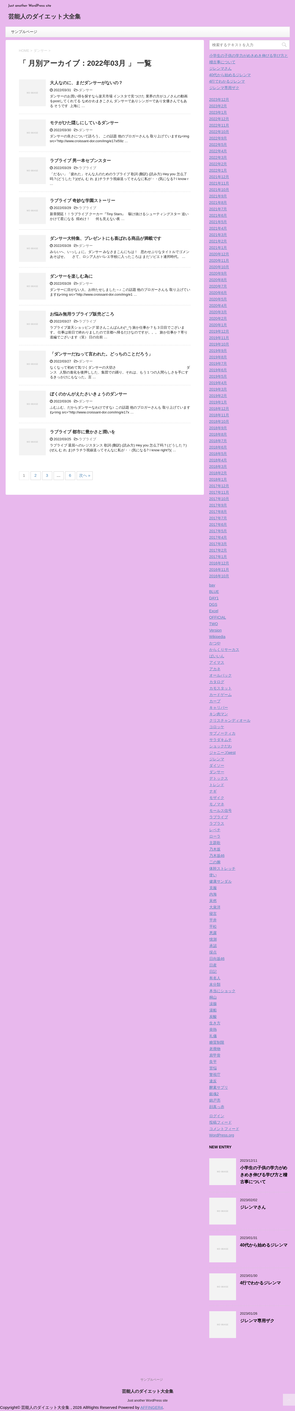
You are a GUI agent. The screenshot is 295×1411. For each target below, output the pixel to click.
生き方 (215, 1023)
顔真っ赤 (216, 1107)
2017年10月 (219, 499)
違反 (213, 1081)
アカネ (215, 669)
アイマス (216, 662)
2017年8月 (218, 512)
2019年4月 (218, 383)
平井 (213, 920)
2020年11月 (219, 260)
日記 (213, 971)
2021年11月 (219, 183)
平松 (213, 926)
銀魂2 (214, 1094)
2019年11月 (219, 338)
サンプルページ (24, 32)
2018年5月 (218, 454)
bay (212, 585)
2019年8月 (218, 357)
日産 (213, 965)
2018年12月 (219, 408)
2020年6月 (218, 293)
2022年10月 (219, 132)
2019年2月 (218, 396)
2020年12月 (219, 254)
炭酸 (213, 1016)
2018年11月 (219, 415)
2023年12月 (219, 99)
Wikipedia (217, 637)
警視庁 (215, 1074)
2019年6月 (218, 370)
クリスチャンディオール (230, 720)
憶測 (213, 939)
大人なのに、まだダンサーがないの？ (86, 82)
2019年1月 (218, 402)
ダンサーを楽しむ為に (71, 276)
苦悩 (213, 1068)
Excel (213, 611)
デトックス (218, 778)
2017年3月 (218, 544)
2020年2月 (218, 318)
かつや (215, 643)
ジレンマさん (220, 68)
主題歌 (215, 843)
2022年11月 (219, 125)
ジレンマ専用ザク (224, 88)
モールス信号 (220, 810)
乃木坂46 (217, 855)
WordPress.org (221, 1135)
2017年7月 (218, 518)
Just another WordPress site (147, 1400)
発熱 (213, 1029)
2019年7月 (218, 363)
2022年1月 (218, 170)
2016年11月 (219, 569)
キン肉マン (218, 714)
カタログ (216, 682)
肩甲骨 (215, 1055)
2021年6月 (218, 215)
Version (215, 630)
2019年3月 (218, 389)
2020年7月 (218, 286)
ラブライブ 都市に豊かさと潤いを (82, 432)
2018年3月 (218, 466)
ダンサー (86, 90)
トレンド (216, 785)
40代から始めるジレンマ (230, 75)
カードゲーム (220, 694)
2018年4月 (218, 460)
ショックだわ (220, 746)
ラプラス (216, 823)
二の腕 (215, 862)
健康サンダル (220, 881)
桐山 (213, 997)
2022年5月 (218, 144)
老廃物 (215, 1049)
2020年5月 (218, 299)
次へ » (85, 475)
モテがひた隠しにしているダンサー (84, 122)
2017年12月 (219, 486)
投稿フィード (220, 1122)
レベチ (215, 830)
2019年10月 (219, 344)
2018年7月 (218, 441)
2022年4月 (218, 151)
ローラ (215, 836)
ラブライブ (87, 168)
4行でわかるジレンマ (227, 81)
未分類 (215, 984)
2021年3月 (218, 235)
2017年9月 (218, 505)
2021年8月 (218, 202)
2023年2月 (218, 106)
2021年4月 (218, 228)
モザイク (216, 798)
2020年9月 (218, 273)
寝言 (213, 913)
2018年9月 (218, 428)
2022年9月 (218, 138)
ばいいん (216, 656)
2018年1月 (218, 479)
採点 (213, 952)
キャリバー (218, 707)
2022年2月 (218, 164)
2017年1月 (218, 557)
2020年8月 (218, 280)
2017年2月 (218, 550)
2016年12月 (219, 563)
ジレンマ (216, 759)
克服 (213, 888)
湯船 (213, 1010)
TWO (213, 624)
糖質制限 (216, 1042)
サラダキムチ (220, 740)
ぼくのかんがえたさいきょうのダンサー (88, 394)
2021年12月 (219, 177)
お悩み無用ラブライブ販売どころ (82, 314)
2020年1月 (218, 325)
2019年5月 (218, 376)
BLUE (214, 591)
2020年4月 (218, 305)
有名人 (215, 978)
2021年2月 (218, 241)
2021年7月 (218, 209)
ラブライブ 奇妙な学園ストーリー (82, 200)
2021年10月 (219, 190)
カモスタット (220, 688)
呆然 (213, 901)
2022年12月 (219, 119)
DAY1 (214, 598)
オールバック (220, 675)
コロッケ (216, 727)
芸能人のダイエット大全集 (44, 17)
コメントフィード (224, 1129)
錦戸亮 (215, 1100)
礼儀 (213, 1036)
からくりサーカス (224, 649)
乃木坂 (215, 849)
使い (213, 875)
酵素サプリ (218, 1087)
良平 (213, 1062)
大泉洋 (215, 907)
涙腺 (213, 1004)
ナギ (213, 791)
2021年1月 (218, 247)
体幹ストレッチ (222, 868)
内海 (213, 894)
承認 (213, 946)
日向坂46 (217, 958)
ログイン (216, 1116)
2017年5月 (218, 531)
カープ (215, 701)
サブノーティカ (222, 733)
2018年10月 (219, 421)
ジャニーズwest (222, 752)
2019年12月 (219, 331)
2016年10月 (219, 576)
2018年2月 (218, 473)
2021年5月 (218, 222)
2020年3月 (218, 312)
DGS (213, 604)
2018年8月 (218, 434)
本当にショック (222, 991)
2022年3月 (218, 157)
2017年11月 (219, 492)
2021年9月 (218, 196)
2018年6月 (218, 447)
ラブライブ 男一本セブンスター (80, 160)
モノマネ (216, 804)
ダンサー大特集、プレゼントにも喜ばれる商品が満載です (105, 238)
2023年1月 (218, 112)
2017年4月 (218, 537)
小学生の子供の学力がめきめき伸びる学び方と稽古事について (263, 1175)
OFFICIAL (217, 617)
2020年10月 (219, 267)
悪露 (213, 933)
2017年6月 (218, 524)
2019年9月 (218, 351)
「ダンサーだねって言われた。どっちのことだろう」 (101, 354)
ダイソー (216, 765)
